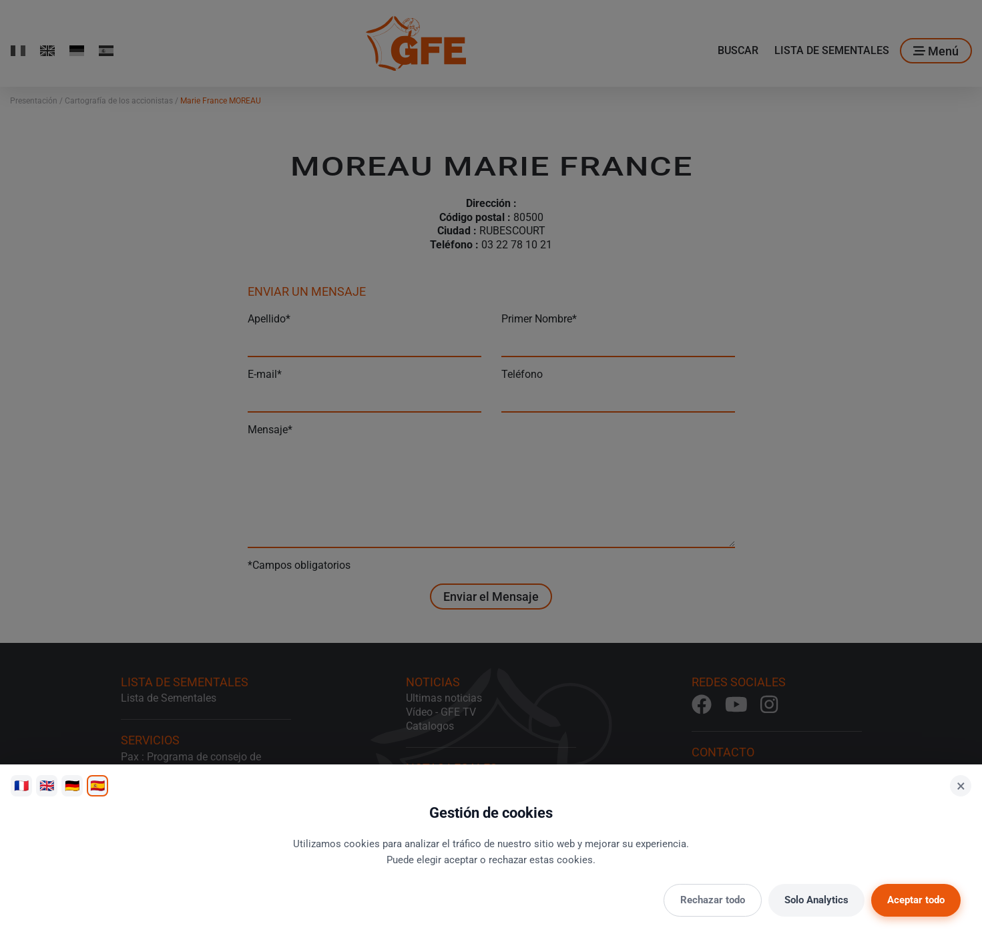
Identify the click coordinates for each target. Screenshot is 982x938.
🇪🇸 (97, 785)
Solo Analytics (816, 900)
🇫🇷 (21, 785)
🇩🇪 (72, 785)
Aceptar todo (916, 900)
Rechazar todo (712, 900)
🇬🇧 (46, 785)
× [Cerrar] (961, 785)
